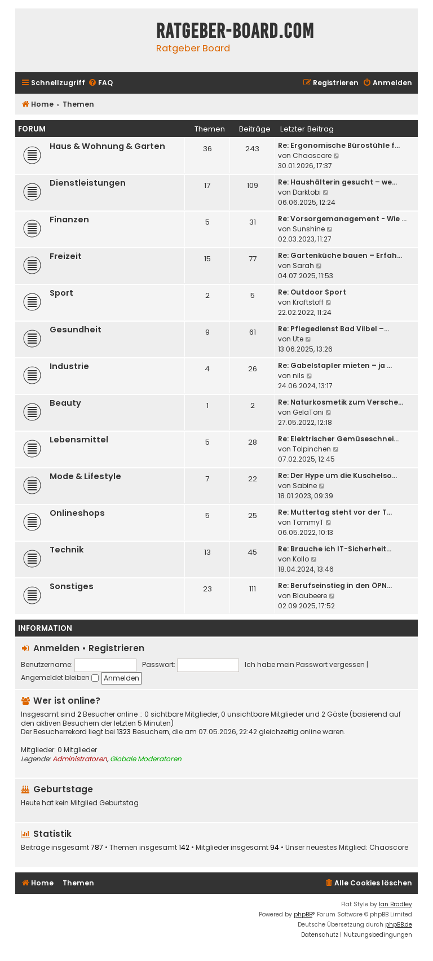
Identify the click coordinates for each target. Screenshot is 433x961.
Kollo (301, 559)
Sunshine (309, 229)
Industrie (69, 366)
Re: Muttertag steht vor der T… (335, 512)
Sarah (303, 265)
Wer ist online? (66, 701)
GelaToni (308, 412)
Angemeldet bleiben (60, 677)
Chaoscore (312, 155)
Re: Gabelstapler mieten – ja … (335, 365)
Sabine (305, 485)
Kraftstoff (308, 302)
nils (298, 375)
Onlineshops (77, 513)
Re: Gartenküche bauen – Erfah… (340, 255)
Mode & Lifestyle (85, 476)
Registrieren (116, 648)
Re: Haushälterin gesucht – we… (337, 182)
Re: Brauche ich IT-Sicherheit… (334, 549)
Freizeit (66, 256)
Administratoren (79, 758)
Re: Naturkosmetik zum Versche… (340, 402)
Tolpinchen (312, 449)
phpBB (303, 914)
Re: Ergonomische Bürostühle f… (339, 145)
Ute (298, 339)
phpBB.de (398, 924)
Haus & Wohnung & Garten (107, 146)
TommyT (308, 522)
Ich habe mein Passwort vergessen (305, 664)
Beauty (65, 403)
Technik (67, 549)
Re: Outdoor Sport (312, 292)
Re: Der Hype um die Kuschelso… (337, 475)
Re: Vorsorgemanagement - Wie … (342, 218)
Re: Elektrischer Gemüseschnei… (338, 439)
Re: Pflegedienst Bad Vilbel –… (333, 329)
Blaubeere (310, 595)
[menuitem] (100, 83)
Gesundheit (75, 329)
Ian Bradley (395, 904)
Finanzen (69, 219)
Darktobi (307, 192)
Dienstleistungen (88, 182)
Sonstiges (72, 586)
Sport (61, 293)
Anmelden (56, 648)
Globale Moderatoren (146, 758)
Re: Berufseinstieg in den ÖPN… (335, 585)
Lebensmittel (79, 439)
